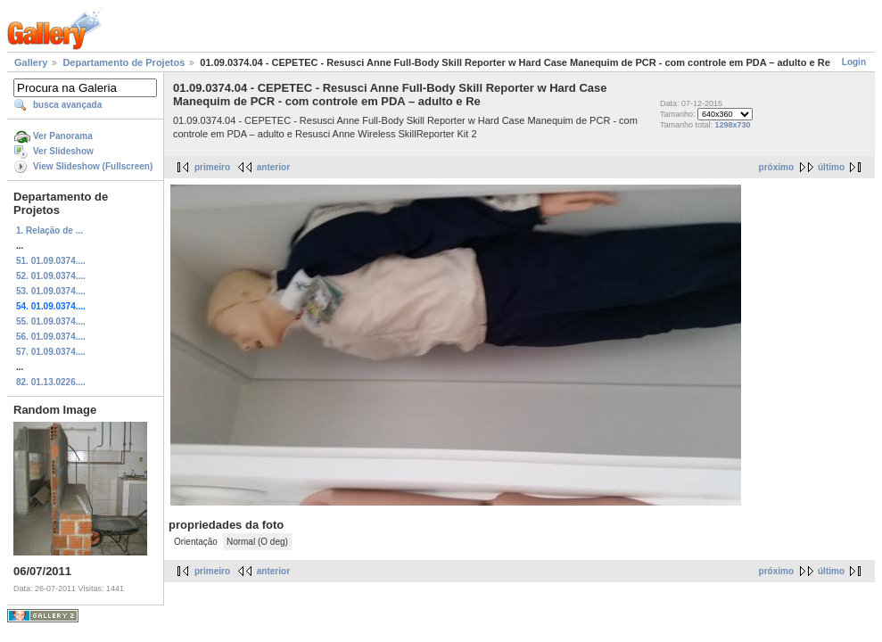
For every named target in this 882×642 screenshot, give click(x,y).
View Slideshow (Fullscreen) (92, 166)
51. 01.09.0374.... (51, 261)
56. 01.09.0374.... (51, 337)
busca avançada (67, 105)
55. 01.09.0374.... (51, 321)
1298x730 (732, 124)
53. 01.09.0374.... (51, 291)
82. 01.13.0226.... (51, 382)
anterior (273, 167)
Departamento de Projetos (123, 62)
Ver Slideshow (63, 151)
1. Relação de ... (49, 230)
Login (854, 62)
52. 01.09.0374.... (51, 276)
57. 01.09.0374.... (51, 352)
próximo (776, 167)
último (831, 167)
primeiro (212, 167)
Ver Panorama (63, 136)
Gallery (30, 62)
